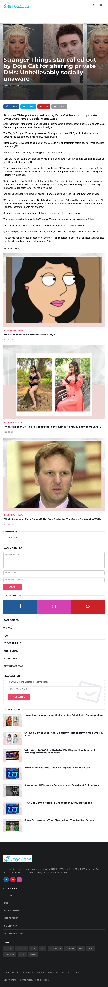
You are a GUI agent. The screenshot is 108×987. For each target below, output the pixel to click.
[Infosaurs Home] (16, 5)
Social (8, 948)
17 (44, 152)
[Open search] (101, 4)
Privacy (75, 972)
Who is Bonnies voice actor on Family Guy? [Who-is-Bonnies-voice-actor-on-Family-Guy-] (29, 334)
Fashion (70, 948)
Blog (33, 948)
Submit (13, 587)
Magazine (9, 954)
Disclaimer (40, 972)
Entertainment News (13, 330)
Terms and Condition (58, 972)
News (90, 948)
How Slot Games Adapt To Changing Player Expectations (58, 802)
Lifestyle (21, 948)
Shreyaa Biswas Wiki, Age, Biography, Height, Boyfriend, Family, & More (63, 734)
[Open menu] (93, 4)
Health (33, 954)
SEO (5, 635)
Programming (12, 643)
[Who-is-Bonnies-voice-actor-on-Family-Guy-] (54, 290)
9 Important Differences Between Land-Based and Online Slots (61, 785)
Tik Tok (7, 628)
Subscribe (19, 697)
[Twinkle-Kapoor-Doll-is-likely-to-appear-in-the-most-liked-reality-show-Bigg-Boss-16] (54, 382)
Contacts (28, 972)
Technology (55, 948)
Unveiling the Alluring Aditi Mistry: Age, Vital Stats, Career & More (63, 715)
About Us (16, 972)
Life (81, 948)
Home (6, 972)
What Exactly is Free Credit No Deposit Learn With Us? (57, 767)
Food (22, 954)
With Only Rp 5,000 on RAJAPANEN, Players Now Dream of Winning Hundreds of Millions (59, 751)
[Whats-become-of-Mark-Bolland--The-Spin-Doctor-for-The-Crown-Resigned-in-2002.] (54, 474)
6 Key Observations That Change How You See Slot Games (59, 820)
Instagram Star (13, 666)
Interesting (10, 650)
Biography (10, 658)
